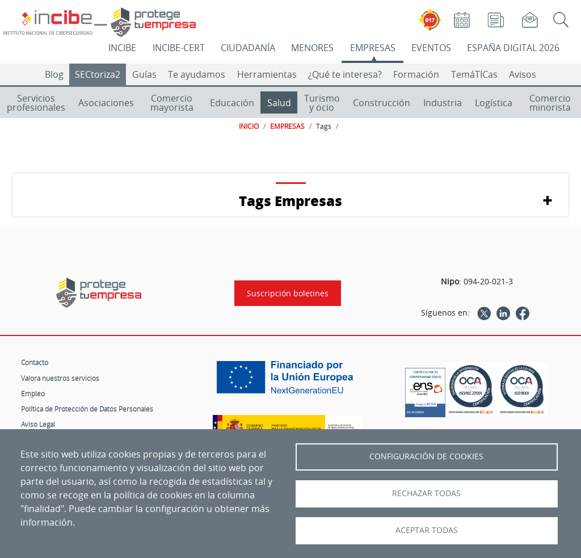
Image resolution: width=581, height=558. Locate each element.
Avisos (522, 74)
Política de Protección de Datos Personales (87, 408)
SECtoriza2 (97, 74)
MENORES (312, 47)
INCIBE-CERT (179, 47)
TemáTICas (474, 74)
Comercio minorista (550, 103)
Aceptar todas (426, 530)
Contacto (34, 362)
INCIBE (122, 47)
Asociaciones (106, 103)
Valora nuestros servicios (60, 378)
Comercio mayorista (171, 103)
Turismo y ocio (322, 103)
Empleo (33, 393)
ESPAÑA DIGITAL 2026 (513, 47)
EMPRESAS (372, 47)
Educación (232, 103)
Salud (279, 103)
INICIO (249, 126)
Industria (442, 103)
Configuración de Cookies (426, 456)
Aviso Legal (38, 424)
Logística (493, 103)
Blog (54, 74)
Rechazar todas (426, 493)
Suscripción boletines (288, 293)
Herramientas (267, 74)
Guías (144, 74)
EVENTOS (431, 47)
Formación (416, 74)
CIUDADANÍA (248, 47)
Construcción (381, 103)
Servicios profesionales (36, 103)
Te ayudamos (196, 74)
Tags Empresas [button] (290, 201)
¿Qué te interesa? (345, 74)
